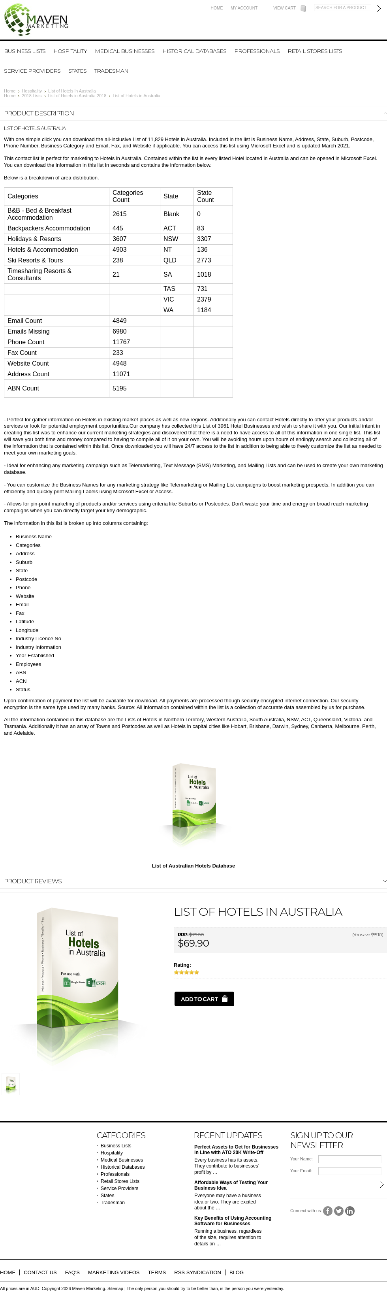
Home (217, 8)
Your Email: (301, 1170)
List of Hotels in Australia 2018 (77, 95)
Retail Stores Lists (314, 51)
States (77, 70)
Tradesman (111, 70)
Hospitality (70, 51)
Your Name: (301, 1158)
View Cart (284, 8)
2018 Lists (31, 95)
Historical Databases (194, 51)
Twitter (339, 1211)
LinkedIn (350, 1211)
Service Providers (32, 70)
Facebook (328, 1211)
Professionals (257, 51)
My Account (244, 8)
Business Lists (24, 51)
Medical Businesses (124, 51)
